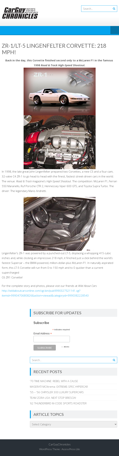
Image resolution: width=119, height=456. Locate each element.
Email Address (42, 333)
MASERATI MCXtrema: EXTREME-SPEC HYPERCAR (59, 386)
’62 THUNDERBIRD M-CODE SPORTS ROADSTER (58, 403)
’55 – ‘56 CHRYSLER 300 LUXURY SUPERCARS (57, 392)
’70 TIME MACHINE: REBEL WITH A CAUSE (54, 381)
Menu (114, 30)
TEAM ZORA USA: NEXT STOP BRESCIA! (53, 397)
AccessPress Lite (71, 449)
